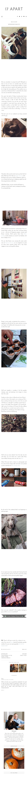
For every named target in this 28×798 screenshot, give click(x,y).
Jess (2, 678)
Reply (2, 690)
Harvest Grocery (9, 242)
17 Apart (14, 9)
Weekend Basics (6, 649)
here (22, 458)
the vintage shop (16, 465)
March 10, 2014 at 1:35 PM (7, 679)
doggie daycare (19, 175)
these (11, 642)
